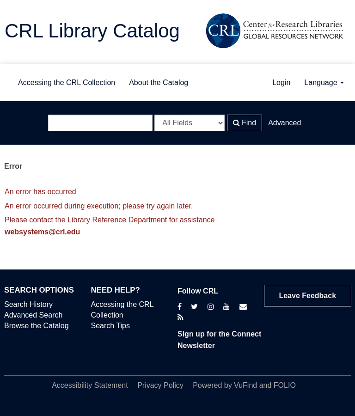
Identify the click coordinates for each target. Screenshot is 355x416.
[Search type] (189, 123)
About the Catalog (158, 82)
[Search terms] (100, 123)
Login (281, 82)
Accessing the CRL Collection (66, 82)
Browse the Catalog (36, 326)
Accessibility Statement (90, 385)
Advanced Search (33, 315)
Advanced (284, 123)
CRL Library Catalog (92, 31)
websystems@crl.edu (42, 232)
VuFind (245, 385)
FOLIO (285, 385)
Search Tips (110, 326)
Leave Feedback (307, 296)
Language (324, 82)
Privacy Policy (160, 385)
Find (245, 123)
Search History (28, 304)
